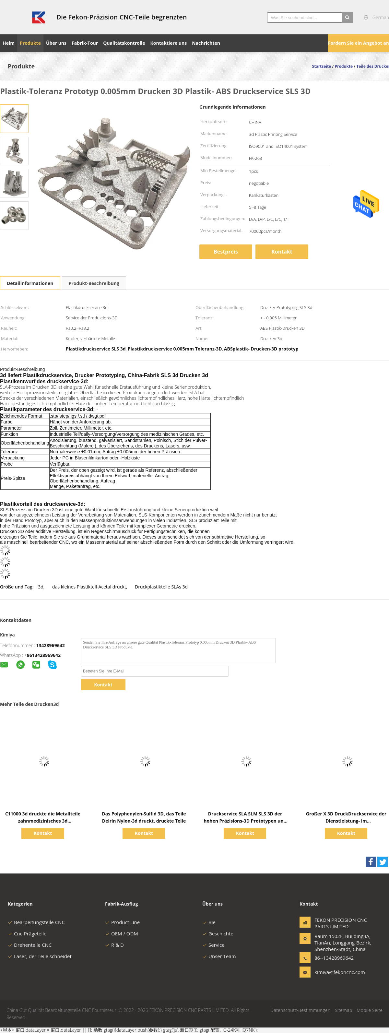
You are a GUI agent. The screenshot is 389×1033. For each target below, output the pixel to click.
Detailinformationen (30, 283)
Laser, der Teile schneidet (40, 956)
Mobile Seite (370, 1010)
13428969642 (50, 645)
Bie (209, 922)
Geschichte (217, 933)
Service (213, 945)
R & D (114, 945)
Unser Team (219, 956)
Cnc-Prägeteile (27, 933)
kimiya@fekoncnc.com (334, 972)
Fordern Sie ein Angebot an (358, 43)
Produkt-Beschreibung (94, 283)
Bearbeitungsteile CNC (36, 922)
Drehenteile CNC (30, 945)
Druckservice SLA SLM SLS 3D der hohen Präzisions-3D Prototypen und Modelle (245, 821)
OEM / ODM (121, 933)
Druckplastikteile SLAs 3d (161, 587)
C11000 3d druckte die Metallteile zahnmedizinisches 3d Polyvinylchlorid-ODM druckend (42, 821)
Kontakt (281, 251)
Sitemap (343, 1010)
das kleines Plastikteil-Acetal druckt (89, 587)
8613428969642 (44, 655)
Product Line (122, 922)
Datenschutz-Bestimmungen (300, 1010)
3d (40, 587)
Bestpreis (226, 251)
